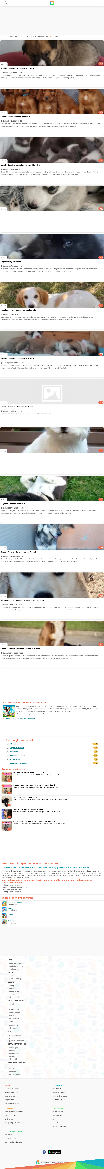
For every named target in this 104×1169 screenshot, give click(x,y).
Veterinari (14, 752)
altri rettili (13, 1059)
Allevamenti (15, 744)
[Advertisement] (52, 20)
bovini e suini (14, 1010)
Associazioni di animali (19, 763)
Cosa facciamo (10, 1138)
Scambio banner (59, 1100)
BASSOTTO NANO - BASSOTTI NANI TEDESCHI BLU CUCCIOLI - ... (35, 822)
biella (47, 36)
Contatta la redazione (13, 1142)
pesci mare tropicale (17, 1041)
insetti (11, 1069)
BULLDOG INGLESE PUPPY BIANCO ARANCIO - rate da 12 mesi (34, 785)
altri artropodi (14, 1074)
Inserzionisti (57, 1089)
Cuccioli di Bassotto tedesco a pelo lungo (28, 810)
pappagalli (13, 1025)
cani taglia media (30, 36)
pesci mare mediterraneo (19, 1038)
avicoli (11, 1015)
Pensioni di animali (17, 755)
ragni (11, 1066)
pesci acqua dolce (16, 1035)
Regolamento (58, 1108)
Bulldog (11, 921)
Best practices (10, 1115)
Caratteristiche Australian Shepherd (20, 719)
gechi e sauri (14, 1053)
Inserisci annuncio (59, 1126)
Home (4, 36)
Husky (10, 909)
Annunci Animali (13, 36)
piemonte (41, 36)
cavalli (11, 1004)
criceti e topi (14, 991)
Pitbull (10, 915)
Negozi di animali (17, 748)
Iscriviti (55, 1119)
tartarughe (13, 1048)
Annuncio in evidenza (13, 1089)
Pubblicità (9, 1085)
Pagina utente (10, 1100)
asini (11, 1007)
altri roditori (14, 997)
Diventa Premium (11, 1092)
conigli (12, 986)
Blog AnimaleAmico (60, 1092)
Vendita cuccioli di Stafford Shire (25, 797)
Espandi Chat (10, 1096)
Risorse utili (58, 1085)
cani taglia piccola (16, 963)
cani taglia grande (16, 969)
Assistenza (9, 1119)
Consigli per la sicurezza (14, 1112)
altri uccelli (13, 1028)
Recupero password (12, 1123)
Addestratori (15, 759)
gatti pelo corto (15, 976)
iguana (12, 1050)
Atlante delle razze (60, 1096)
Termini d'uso (57, 1115)
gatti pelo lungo (15, 979)
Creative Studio (51, 1163)
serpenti (12, 1056)
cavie (11, 989)
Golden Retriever (15, 902)
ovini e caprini (14, 1013)
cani (21, 36)
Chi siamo (8, 1135)
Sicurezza (9, 1108)
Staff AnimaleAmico (13, 1132)
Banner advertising (12, 1103)
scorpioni (13, 1072)
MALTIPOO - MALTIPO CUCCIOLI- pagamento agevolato (33, 773)
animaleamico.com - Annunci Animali (56, 1161)
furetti (11, 994)
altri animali (14, 1018)
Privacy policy (58, 1112)
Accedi (55, 1123)
